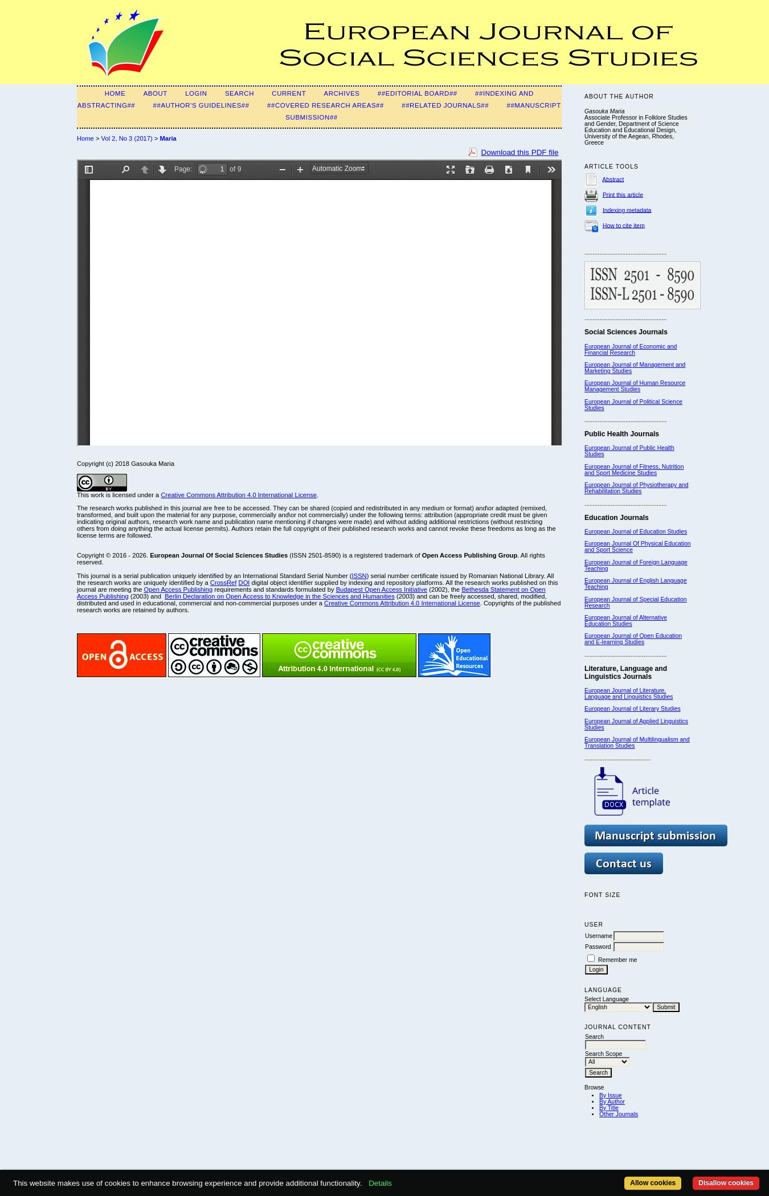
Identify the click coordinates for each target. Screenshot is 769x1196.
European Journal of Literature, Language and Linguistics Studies (628, 693)
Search (239, 93)
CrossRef (223, 582)
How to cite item (624, 225)
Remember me (617, 960)
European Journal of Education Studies (635, 532)
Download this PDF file (520, 152)
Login (196, 93)
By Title (609, 1108)
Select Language (606, 999)
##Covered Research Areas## (325, 105)
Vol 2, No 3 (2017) (127, 138)
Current (289, 93)
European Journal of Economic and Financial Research (630, 349)
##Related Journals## (445, 105)
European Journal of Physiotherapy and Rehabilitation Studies (636, 488)
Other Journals (618, 1114)
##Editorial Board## (417, 93)
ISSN (359, 575)
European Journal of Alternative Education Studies (625, 621)
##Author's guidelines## (201, 105)
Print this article (623, 194)
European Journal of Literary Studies (632, 709)
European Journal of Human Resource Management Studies (634, 386)
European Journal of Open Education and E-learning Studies (633, 639)
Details (380, 1183)
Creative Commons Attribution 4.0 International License (239, 494)
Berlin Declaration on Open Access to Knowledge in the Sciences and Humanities (280, 596)
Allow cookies (653, 1183)
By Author (612, 1102)
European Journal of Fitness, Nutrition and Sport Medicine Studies (634, 470)
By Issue (610, 1095)
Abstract (613, 179)
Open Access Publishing (178, 589)
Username (598, 936)
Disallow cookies (726, 1183)
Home (115, 93)
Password (598, 947)
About (155, 93)
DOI (244, 582)
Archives (342, 93)
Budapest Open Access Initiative (381, 589)
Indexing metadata (627, 210)
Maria (168, 138)
